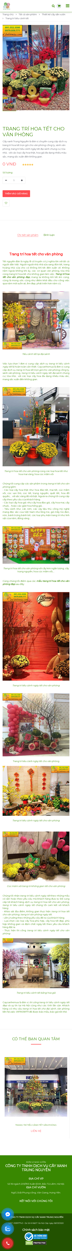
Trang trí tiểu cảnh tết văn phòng (36, 1125)
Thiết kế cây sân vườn (52, 14)
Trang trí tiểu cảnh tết (16, 18)
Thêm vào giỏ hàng (16, 193)
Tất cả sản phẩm (26, 14)
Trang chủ (8, 14)
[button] (9, 104)
